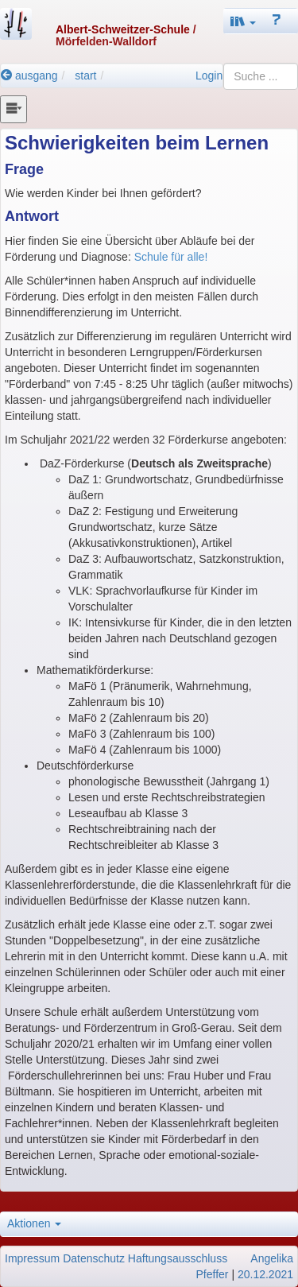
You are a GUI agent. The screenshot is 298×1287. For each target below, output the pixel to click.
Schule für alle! (171, 256)
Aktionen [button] (34, 1223)
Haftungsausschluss (177, 1258)
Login (209, 75)
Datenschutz (94, 1258)
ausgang (29, 75)
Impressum (32, 1258)
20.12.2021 (265, 1274)
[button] (243, 21)
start (85, 75)
